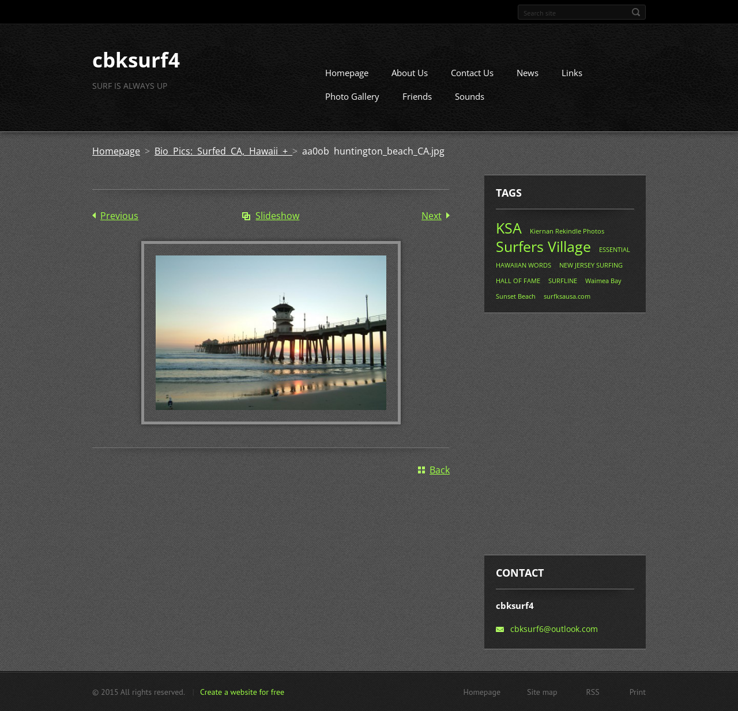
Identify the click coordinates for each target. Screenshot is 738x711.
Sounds (469, 96)
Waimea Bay (603, 280)
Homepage (346, 72)
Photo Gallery (352, 96)
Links (572, 72)
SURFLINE (562, 280)
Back (440, 469)
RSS (593, 691)
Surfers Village (543, 246)
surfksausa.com (567, 296)
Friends (417, 96)
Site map (542, 691)
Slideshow (277, 215)
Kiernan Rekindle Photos (567, 231)
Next (431, 215)
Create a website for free (242, 691)
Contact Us (472, 72)
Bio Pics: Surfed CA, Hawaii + (223, 151)
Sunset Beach (516, 296)
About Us (409, 72)
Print (638, 691)
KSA (509, 228)
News (528, 72)
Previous (119, 215)
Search (636, 12)
